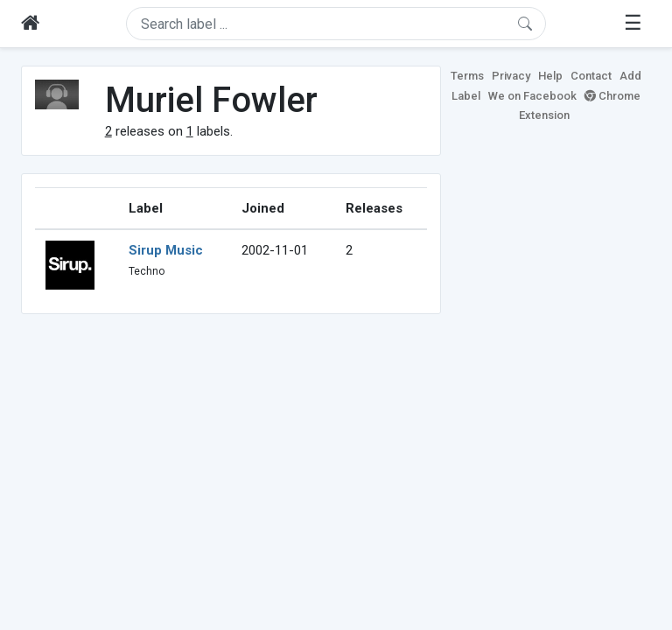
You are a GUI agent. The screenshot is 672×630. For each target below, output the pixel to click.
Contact (591, 75)
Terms (467, 75)
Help (550, 75)
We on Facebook (532, 95)
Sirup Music (166, 250)
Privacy (511, 75)
